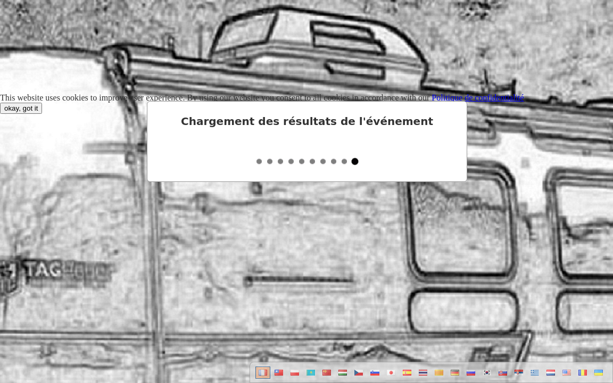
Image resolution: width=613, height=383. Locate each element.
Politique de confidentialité (478, 97)
